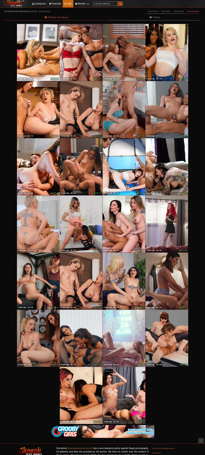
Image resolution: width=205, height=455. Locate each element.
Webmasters (156, 453)
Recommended (193, 11)
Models (80, 3)
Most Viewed (179, 11)
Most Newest (153, 11)
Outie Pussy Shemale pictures (163, 448)
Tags (68, 3)
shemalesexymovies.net (80, 448)
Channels (55, 3)
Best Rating (166, 11)
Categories (39, 3)
